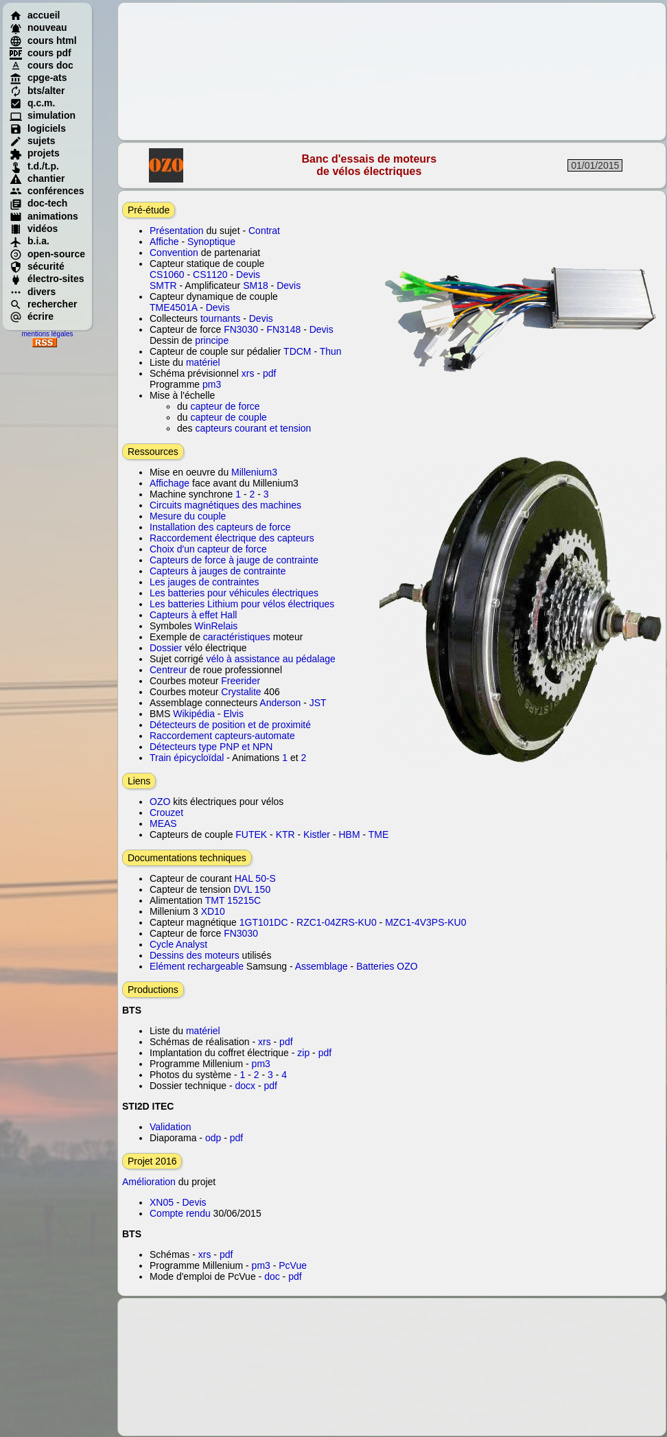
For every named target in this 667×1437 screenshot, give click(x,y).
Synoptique (211, 241)
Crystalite (241, 691)
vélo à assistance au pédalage (270, 658)
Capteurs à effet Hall (193, 614)
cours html (43, 40)
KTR (285, 834)
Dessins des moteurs (194, 955)
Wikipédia (194, 713)
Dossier (166, 647)
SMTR (163, 285)
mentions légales (47, 334)
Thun (331, 351)
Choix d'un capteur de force (208, 549)
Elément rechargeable (197, 966)
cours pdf (40, 52)
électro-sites (47, 278)
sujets (32, 140)
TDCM (297, 351)
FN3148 (283, 329)
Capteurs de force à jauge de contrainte (234, 559)
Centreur (168, 669)
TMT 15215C (233, 900)
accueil (35, 15)
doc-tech (38, 203)
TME (378, 834)
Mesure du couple (188, 516)
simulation (42, 115)
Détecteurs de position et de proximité (230, 724)
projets (35, 153)
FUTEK (251, 834)
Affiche (164, 241)
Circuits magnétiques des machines (225, 505)
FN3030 (241, 329)
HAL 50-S (255, 878)
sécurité (37, 266)
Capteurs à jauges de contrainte (217, 570)
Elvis (233, 713)
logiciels (38, 128)
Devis (248, 274)
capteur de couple (228, 417)
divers (33, 291)
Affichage (169, 483)
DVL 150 (251, 889)
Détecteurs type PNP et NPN (211, 746)
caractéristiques (236, 636)
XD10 (213, 911)
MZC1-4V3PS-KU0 (425, 922)
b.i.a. (29, 240)
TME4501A (173, 307)
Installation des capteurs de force (220, 527)
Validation (170, 1126)
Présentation (177, 230)
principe (212, 340)
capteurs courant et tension (253, 428)
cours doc (41, 65)
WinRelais (215, 625)
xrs (248, 373)
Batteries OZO (386, 966)
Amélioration (149, 1181)
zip (303, 1052)
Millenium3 (253, 472)
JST (318, 702)
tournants (220, 318)
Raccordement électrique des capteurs (232, 538)
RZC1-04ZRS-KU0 (336, 922)
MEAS (163, 823)
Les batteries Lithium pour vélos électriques (242, 603)
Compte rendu (180, 1213)
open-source (47, 253)
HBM (349, 834)
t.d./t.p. (34, 166)
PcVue (293, 1265)
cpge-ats (38, 77)
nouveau (38, 27)
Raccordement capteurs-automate (222, 735)
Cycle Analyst (178, 944)
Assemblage (321, 966)
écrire (32, 316)
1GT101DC (263, 922)
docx (245, 1085)
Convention (174, 252)
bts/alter (37, 90)
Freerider (240, 680)
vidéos (34, 228)
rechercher (43, 304)
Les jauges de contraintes (204, 581)
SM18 (255, 285)
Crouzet (166, 812)
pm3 (211, 384)
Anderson (279, 702)
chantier (37, 178)
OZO (160, 801)
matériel (203, 362)
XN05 (162, 1202)
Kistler (316, 834)
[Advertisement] (392, 71)
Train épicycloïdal (187, 757)
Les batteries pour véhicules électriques (234, 592)
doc (272, 1276)
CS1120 (210, 274)
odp (213, 1137)
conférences (47, 190)
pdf (269, 373)
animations (44, 216)
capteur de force (224, 406)
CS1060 (167, 274)
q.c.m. (32, 102)
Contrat (264, 230)
